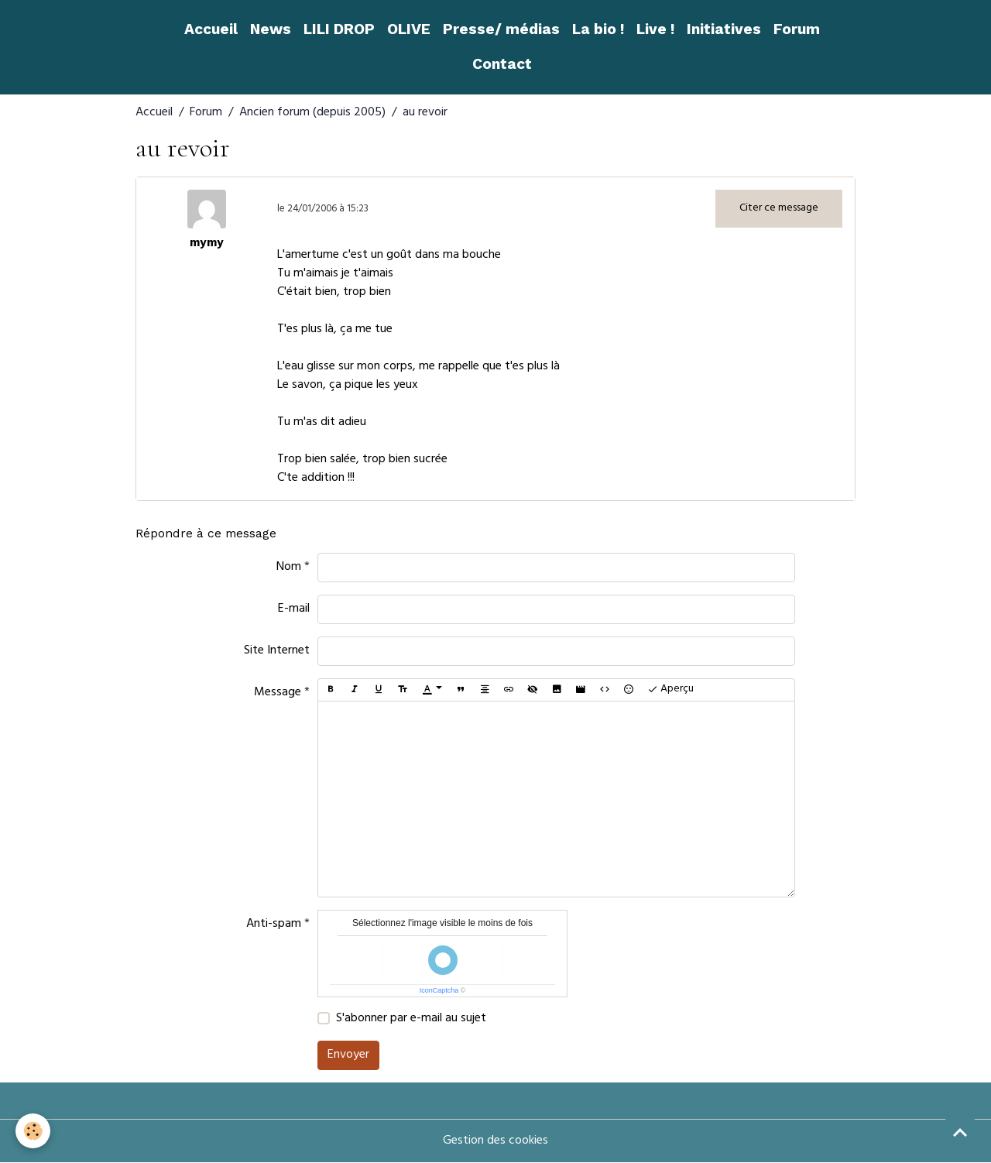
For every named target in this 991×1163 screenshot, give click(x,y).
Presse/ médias (501, 29)
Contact (502, 64)
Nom (288, 567)
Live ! (655, 29)
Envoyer (348, 1055)
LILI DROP (339, 29)
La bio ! (598, 29)
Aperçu (670, 689)
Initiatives (724, 29)
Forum (796, 29)
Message (277, 693)
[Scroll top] (960, 1132)
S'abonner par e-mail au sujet (411, 1019)
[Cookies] (32, 1130)
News (270, 29)
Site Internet (277, 651)
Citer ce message (778, 208)
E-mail (294, 609)
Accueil (211, 29)
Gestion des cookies (495, 1141)
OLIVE (408, 29)
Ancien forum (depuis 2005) (312, 113)
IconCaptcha (439, 990)
